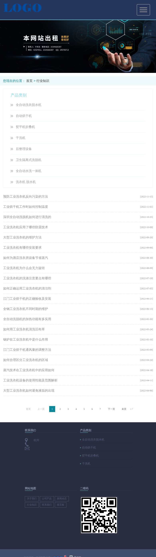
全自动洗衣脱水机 (28, 105)
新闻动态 (62, 498)
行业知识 (42, 80)
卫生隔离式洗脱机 (28, 160)
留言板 (60, 504)
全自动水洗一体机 (28, 171)
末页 (124, 409)
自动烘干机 (24, 116)
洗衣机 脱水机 (26, 182)
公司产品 (47, 498)
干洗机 (20, 138)
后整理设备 (24, 149)
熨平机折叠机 (25, 127)
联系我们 (47, 504)
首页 (29, 80)
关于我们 (32, 498)
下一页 (111, 409)
